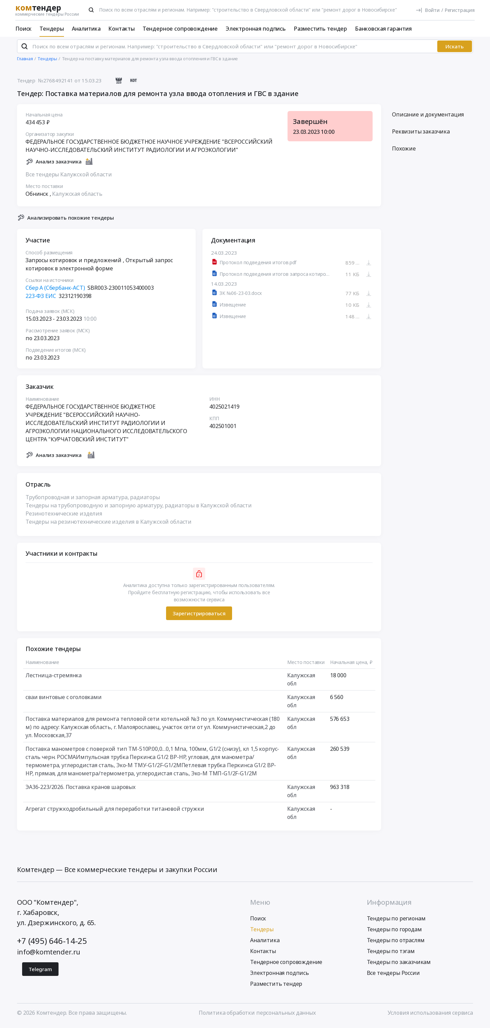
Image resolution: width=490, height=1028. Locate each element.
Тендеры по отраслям (396, 943)
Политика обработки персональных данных (257, 1015)
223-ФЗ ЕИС (41, 299)
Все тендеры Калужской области (69, 177)
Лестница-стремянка (54, 678)
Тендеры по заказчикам (399, 964)
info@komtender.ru (48, 954)
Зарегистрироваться (199, 616)
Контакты (121, 28)
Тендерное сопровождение (180, 28)
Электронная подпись (256, 28)
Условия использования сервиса (430, 1015)
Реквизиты (421, 134)
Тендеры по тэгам (391, 954)
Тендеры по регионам (396, 921)
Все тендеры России (393, 975)
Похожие (404, 151)
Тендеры (51, 28)
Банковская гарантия (383, 28)
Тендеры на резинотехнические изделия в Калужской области (109, 524)
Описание (428, 117)
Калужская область (77, 196)
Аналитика (86, 28)
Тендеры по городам (394, 932)
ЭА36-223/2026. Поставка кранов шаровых (80, 790)
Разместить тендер (320, 28)
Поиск (23, 28)
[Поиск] (91, 9)
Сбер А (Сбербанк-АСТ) (55, 291)
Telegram (40, 971)
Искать (454, 49)
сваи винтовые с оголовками (64, 700)
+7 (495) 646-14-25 (52, 943)
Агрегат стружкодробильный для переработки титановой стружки (115, 812)
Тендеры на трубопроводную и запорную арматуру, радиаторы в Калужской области (139, 508)
